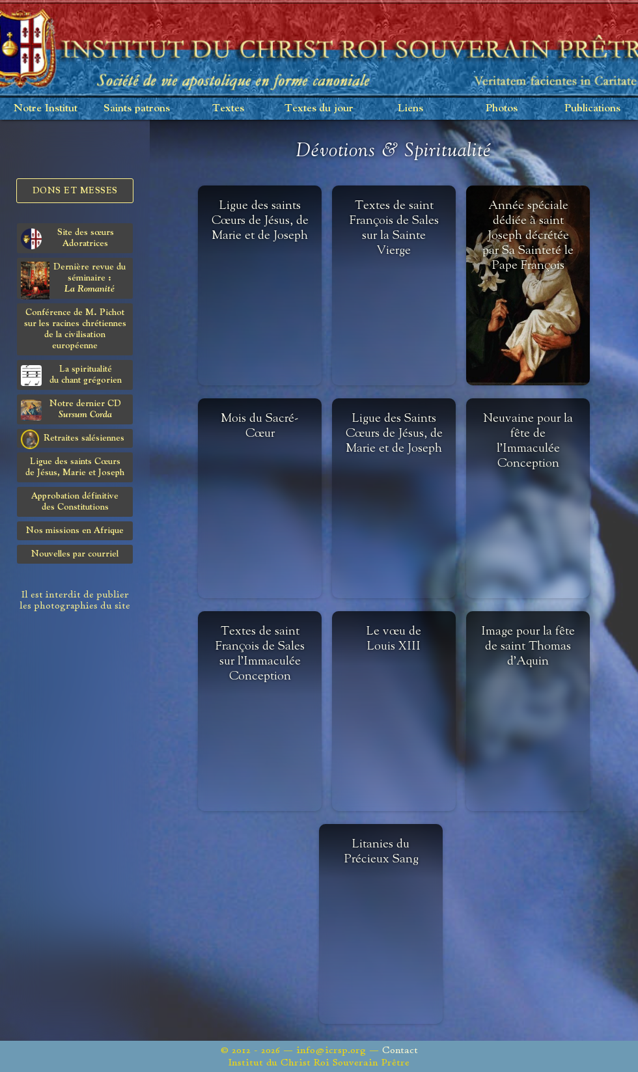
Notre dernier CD (71, 409)
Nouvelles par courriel (74, 553)
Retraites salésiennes (72, 439)
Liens (410, 108)
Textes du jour (319, 108)
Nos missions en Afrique (75, 530)
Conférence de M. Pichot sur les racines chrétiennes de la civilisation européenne (75, 329)
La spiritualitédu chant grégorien (71, 375)
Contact (400, 1050)
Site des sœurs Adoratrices (67, 238)
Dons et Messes (75, 190)
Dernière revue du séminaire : (73, 280)
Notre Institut (45, 108)
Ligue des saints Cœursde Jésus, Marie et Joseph (74, 467)
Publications (592, 108)
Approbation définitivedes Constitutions (74, 501)
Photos (502, 108)
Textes (228, 108)
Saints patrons (137, 108)
